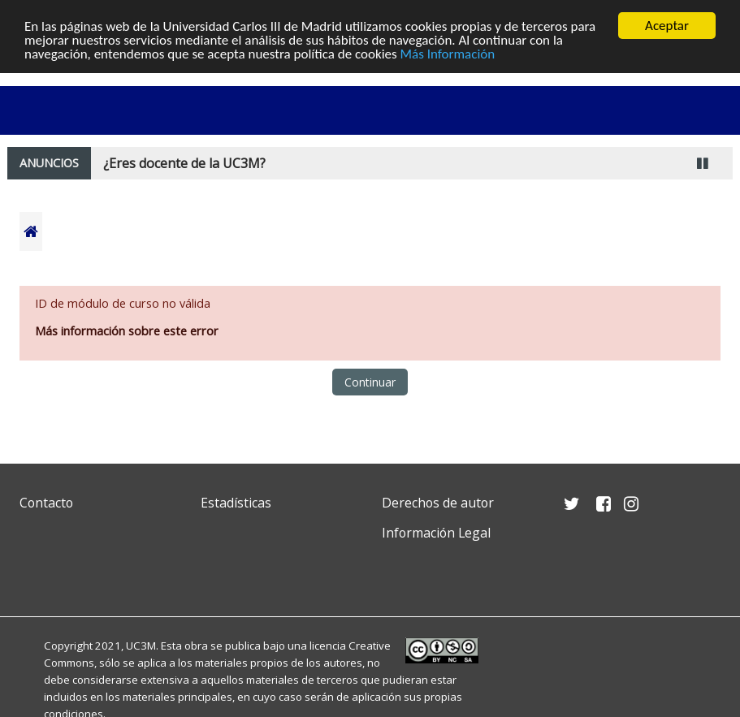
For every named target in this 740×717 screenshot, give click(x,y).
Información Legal (436, 533)
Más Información (447, 53)
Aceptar (667, 25)
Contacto (46, 503)
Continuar (370, 382)
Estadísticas (236, 503)
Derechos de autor (438, 503)
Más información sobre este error (127, 331)
